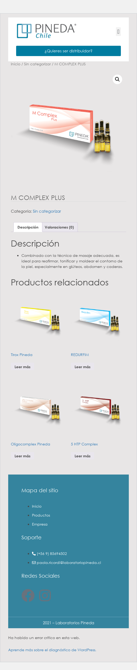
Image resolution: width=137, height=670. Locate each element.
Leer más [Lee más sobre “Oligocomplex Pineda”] (22, 456)
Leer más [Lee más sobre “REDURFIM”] (82, 366)
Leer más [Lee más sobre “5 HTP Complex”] (82, 456)
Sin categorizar (37, 64)
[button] (118, 31)
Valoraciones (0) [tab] (59, 227)
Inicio (15, 64)
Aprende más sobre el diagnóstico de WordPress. (52, 650)
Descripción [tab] (27, 227)
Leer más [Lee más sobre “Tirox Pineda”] (22, 366)
